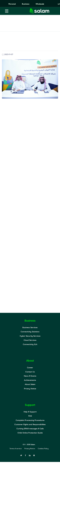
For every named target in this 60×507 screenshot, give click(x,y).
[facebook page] (25, 455)
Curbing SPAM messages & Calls (30, 429)
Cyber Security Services (30, 336)
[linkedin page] (30, 455)
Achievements (30, 380)
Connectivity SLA (30, 344)
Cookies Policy (43, 449)
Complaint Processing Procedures (30, 420)
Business (25, 4)
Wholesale (40, 4)
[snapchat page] (34, 455)
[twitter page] (21, 455)
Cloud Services (30, 340)
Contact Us (30, 372)
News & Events (30, 376)
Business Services (30, 327)
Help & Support (30, 412)
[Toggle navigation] (7, 11)
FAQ (30, 416)
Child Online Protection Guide (30, 433)
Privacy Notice (30, 389)
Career (30, 368)
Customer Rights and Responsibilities (30, 424)
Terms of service (16, 449)
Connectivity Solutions (30, 332)
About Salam (30, 384)
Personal (12, 4)
